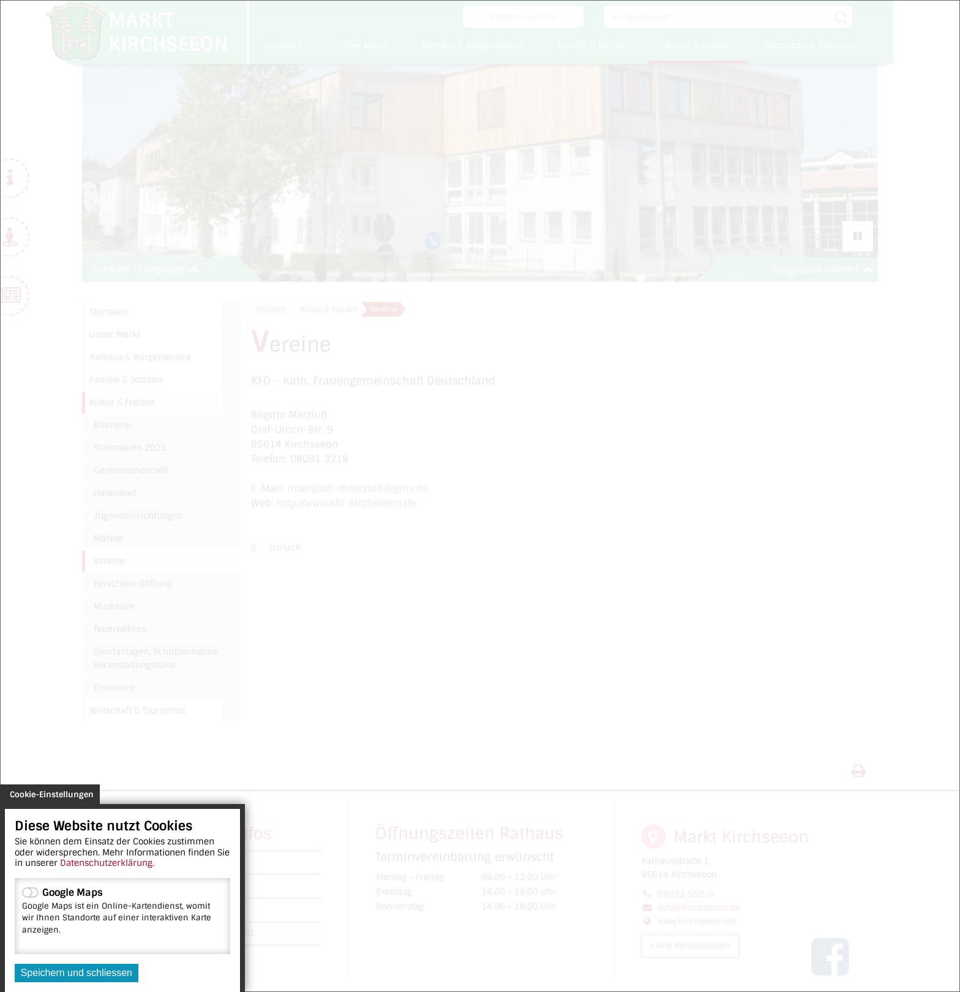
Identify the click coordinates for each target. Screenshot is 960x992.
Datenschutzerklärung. (107, 862)
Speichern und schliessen (76, 973)
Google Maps (122, 910)
